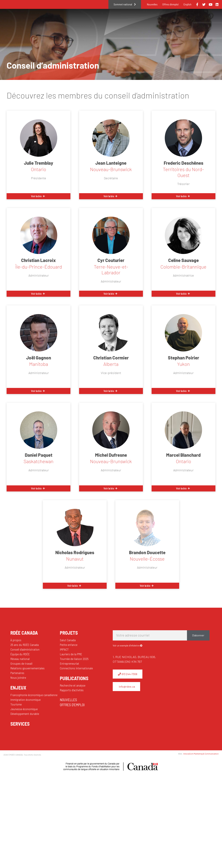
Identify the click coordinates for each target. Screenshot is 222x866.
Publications (203, 19)
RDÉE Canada (103, 19)
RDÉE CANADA (24, 633)
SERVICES (20, 724)
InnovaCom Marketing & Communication (201, 753)
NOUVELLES (68, 699)
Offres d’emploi (170, 4)
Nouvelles (152, 4)
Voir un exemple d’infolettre (126, 645)
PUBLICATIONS (74, 678)
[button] (38, 196)
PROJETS (69, 633)
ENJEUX (18, 688)
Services (175, 19)
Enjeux (130, 19)
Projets (152, 19)
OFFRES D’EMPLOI (72, 705)
